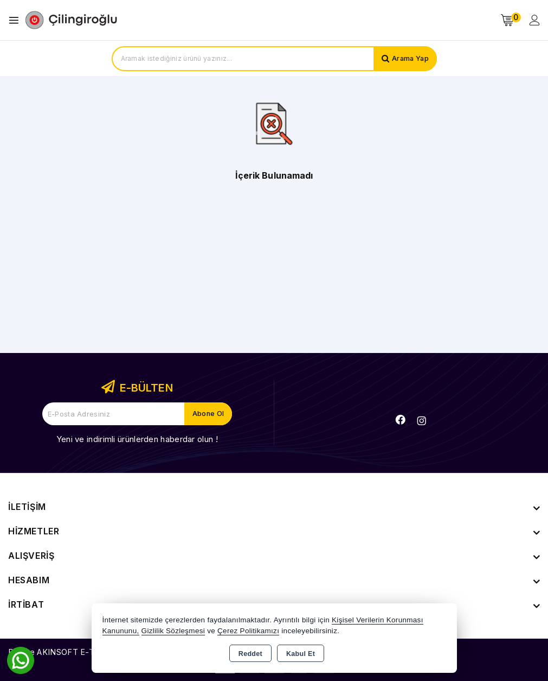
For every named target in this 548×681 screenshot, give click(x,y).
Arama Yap (409, 58)
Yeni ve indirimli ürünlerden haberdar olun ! (137, 439)
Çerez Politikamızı (248, 631)
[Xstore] (71, 20)
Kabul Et (300, 654)
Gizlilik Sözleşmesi (173, 631)
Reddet (250, 654)
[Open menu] (16, 20)
